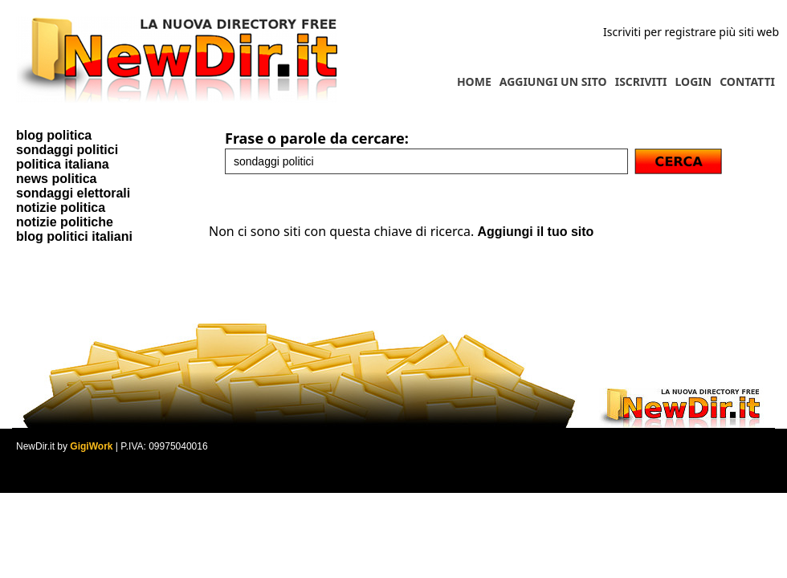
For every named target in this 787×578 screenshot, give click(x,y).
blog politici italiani (74, 236)
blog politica (54, 135)
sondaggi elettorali (73, 193)
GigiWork (91, 446)
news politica (56, 178)
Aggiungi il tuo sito (535, 231)
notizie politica (60, 207)
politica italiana (62, 164)
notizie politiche (64, 222)
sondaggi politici (67, 150)
